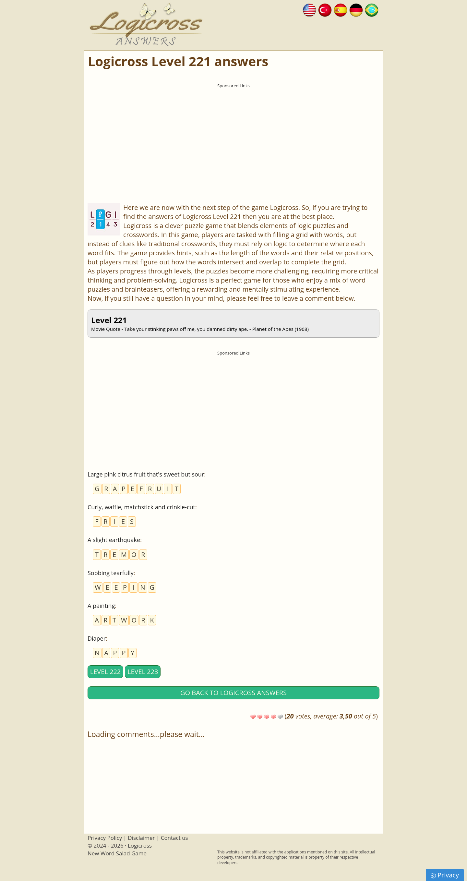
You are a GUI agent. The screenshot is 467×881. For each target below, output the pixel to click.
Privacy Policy (105, 837)
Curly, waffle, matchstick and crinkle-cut (141, 507)
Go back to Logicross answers (233, 692)
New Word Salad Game (117, 853)
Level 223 (142, 671)
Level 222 (105, 671)
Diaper (97, 638)
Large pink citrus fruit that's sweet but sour (146, 474)
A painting (101, 605)
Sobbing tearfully (111, 573)
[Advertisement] (233, 136)
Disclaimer (141, 837)
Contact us (174, 837)
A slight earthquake (114, 540)
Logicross (140, 845)
